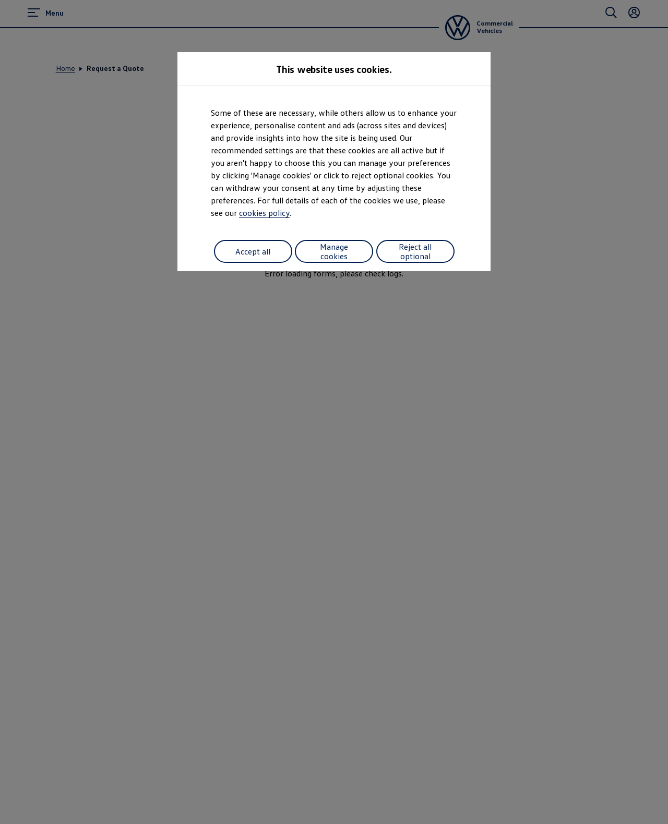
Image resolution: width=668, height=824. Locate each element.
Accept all (252, 251)
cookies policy (264, 213)
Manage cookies (334, 251)
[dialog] (334, 412)
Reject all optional (415, 251)
